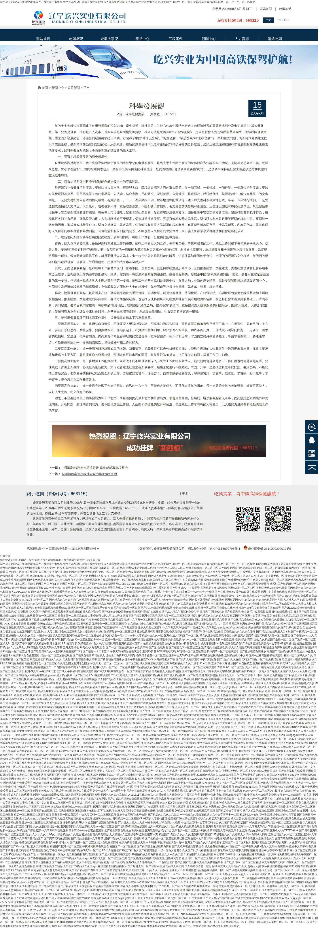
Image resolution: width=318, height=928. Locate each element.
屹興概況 (76, 39)
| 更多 (184, 493)
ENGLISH (283, 20)
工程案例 (175, 39)
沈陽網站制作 (36, 548)
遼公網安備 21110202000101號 (267, 548)
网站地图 (261, 563)
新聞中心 (209, 39)
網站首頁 (43, 39)
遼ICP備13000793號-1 (224, 548)
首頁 (45, 88)
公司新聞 (74, 88)
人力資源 (242, 39)
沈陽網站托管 (58, 548)
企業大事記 (109, 39)
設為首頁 (266, 9)
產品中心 (142, 39)
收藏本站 (285, 9)
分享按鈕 (5, 556)
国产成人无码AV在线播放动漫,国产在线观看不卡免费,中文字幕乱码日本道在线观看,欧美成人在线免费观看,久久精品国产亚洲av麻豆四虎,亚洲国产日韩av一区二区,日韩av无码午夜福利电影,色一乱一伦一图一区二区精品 (127, 2)
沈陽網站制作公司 (83, 548)
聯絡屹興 (275, 39)
